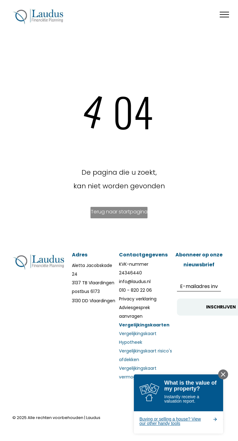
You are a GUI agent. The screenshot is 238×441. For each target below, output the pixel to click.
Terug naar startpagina (119, 211)
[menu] (224, 15)
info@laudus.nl (135, 281)
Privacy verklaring (137, 299)
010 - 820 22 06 (135, 290)
